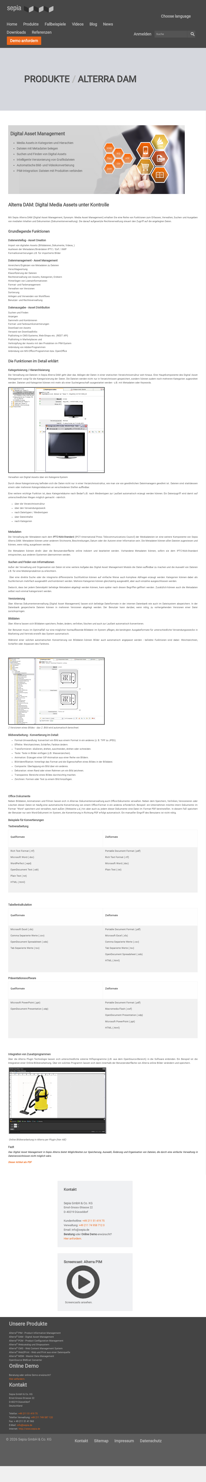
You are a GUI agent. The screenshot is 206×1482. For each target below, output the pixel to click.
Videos (77, 24)
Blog (93, 24)
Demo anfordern (24, 40)
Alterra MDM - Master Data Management (31, 1356)
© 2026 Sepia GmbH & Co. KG (29, 1439)
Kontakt (81, 1441)
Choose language (176, 16)
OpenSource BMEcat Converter (25, 1360)
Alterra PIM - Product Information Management (35, 1333)
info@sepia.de (24, 1425)
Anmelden (142, 34)
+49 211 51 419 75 (93, 1220)
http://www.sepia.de (29, 1428)
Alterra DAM (107, 79)
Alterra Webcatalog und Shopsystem (29, 1344)
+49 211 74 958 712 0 (92, 1225)
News (108, 24)
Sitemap (101, 1441)
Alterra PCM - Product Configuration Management (36, 1340)
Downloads (16, 32)
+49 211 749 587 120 (42, 1417)
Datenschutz (151, 1441)
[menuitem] (176, 16)
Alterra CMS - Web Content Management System (36, 1348)
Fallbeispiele (55, 24)
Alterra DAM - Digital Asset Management (31, 1336)
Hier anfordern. (73, 1238)
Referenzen (42, 32)
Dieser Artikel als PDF (20, 1162)
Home (12, 24)
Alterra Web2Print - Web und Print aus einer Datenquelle (39, 1352)
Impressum (124, 1441)
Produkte (31, 24)
